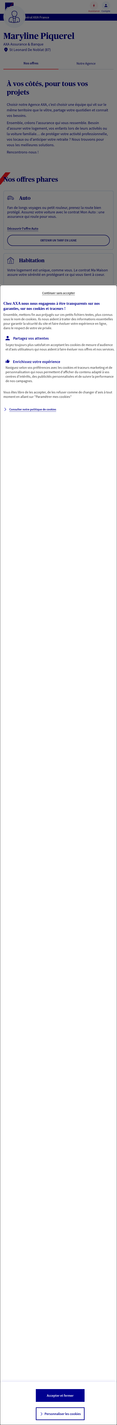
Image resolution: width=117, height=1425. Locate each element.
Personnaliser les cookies (63, 1414)
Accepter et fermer (60, 1395)
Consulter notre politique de (32, 409)
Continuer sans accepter (58, 293)
